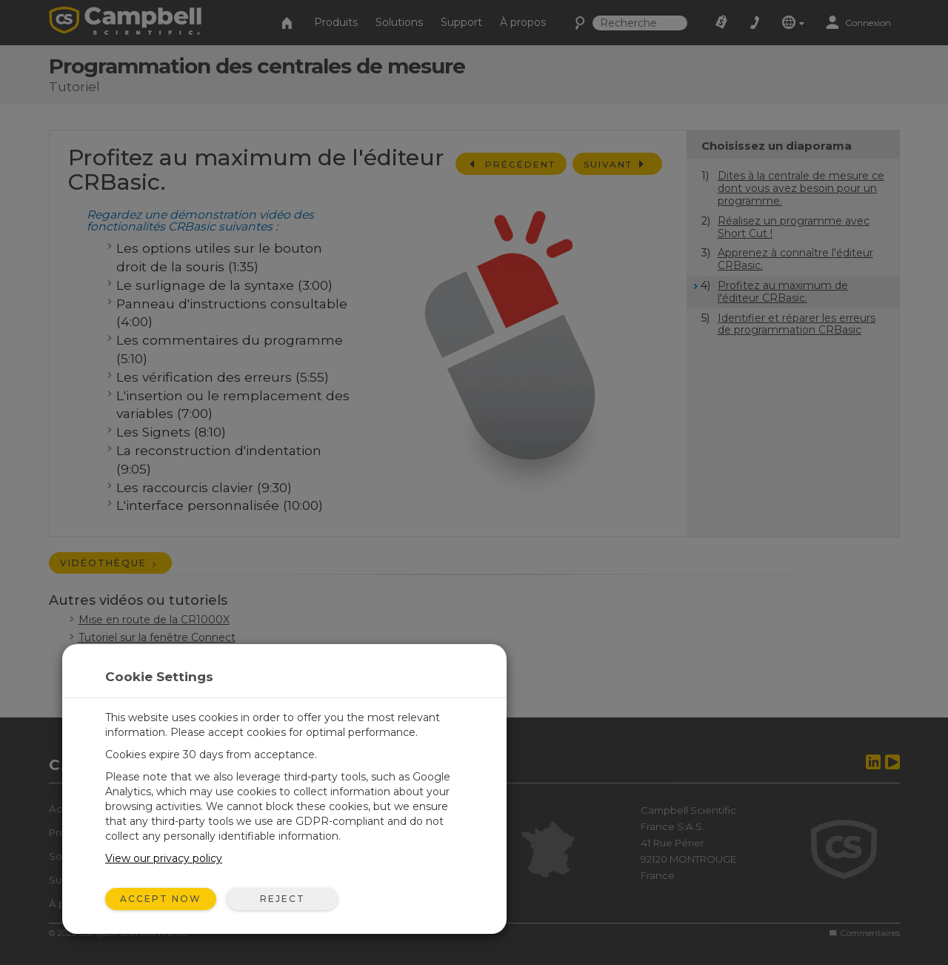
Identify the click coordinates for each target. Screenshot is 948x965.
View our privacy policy (163, 858)
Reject (282, 898)
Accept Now (160, 898)
